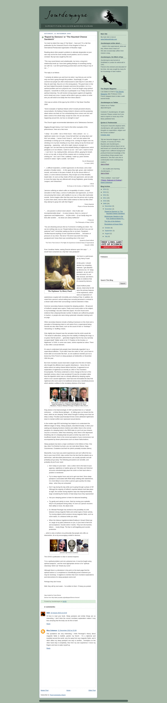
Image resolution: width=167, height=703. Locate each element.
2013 (105, 192)
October (108, 228)
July (106, 236)
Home (68, 690)
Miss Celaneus (52, 630)
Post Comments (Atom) (58, 695)
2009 (105, 203)
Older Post (92, 690)
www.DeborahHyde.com (109, 39)
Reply (48, 624)
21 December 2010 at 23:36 (67, 630)
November (108, 209)
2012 (105, 195)
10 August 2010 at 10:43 (59, 613)
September (109, 231)
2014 (105, 189)
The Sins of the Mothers (112, 221)
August (107, 233)
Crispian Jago (105, 135)
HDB (48, 613)
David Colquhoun (106, 182)
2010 (105, 201)
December (108, 206)
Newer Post (45, 690)
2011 (105, 198)
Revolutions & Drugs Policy (113, 224)
